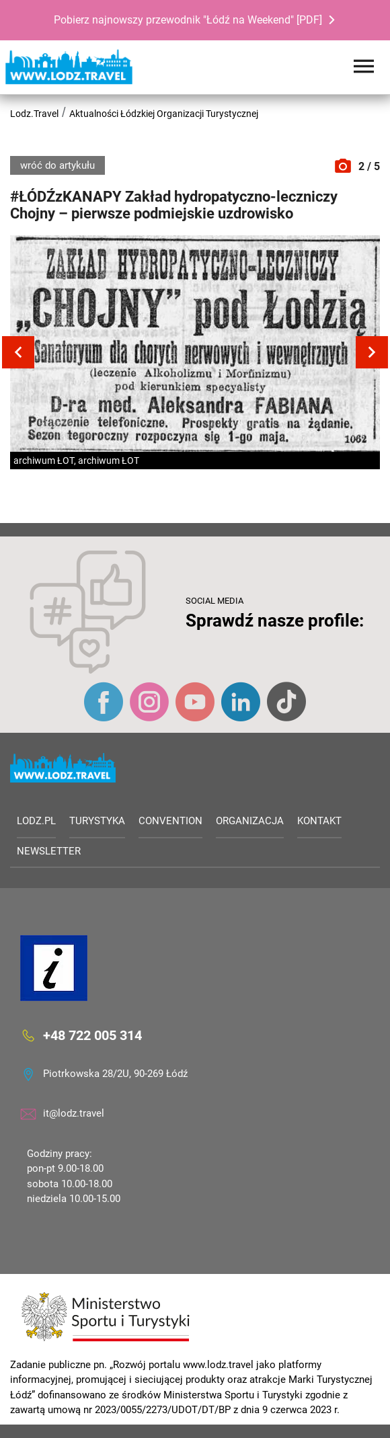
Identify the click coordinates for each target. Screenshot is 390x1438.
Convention (170, 821)
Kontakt (319, 821)
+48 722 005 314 (92, 1035)
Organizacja (250, 821)
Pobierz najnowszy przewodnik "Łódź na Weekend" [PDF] (188, 19)
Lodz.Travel (34, 113)
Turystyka (97, 821)
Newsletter (49, 851)
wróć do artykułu (57, 165)
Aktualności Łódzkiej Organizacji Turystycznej (163, 113)
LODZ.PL (36, 821)
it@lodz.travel (73, 1113)
